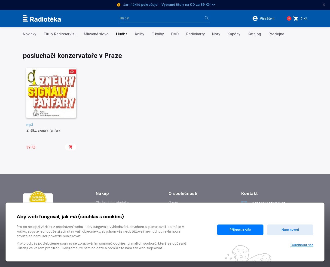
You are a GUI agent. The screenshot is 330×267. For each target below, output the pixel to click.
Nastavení (290, 229)
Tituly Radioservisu (60, 34)
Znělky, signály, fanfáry (43, 130)
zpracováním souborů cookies (102, 243)
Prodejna (276, 34)
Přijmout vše (240, 229)
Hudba (122, 34)
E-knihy (158, 34)
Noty (216, 34)
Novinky (29, 34)
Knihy (139, 34)
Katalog (254, 34)
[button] (266, 18)
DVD (175, 34)
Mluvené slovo (96, 34)
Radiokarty (195, 34)
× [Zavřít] (324, 4)
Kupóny (234, 34)
